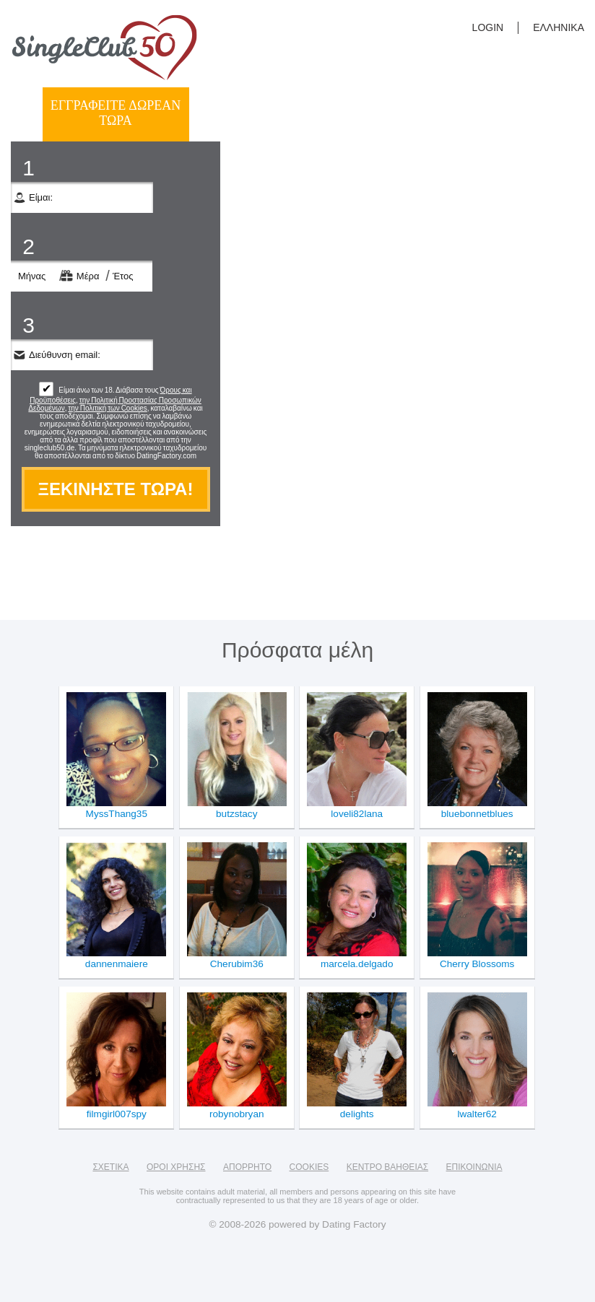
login (488, 27)
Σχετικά (110, 1167)
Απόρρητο (247, 1167)
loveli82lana (357, 813)
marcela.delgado (357, 963)
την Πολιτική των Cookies (107, 408)
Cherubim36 (237, 963)
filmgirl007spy (117, 1114)
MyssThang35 (116, 813)
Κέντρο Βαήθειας (387, 1167)
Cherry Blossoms (477, 963)
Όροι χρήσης (176, 1167)
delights (357, 1114)
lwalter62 (476, 1114)
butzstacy (236, 813)
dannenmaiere (116, 963)
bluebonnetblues (477, 813)
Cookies (309, 1167)
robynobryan (236, 1114)
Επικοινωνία (474, 1167)
